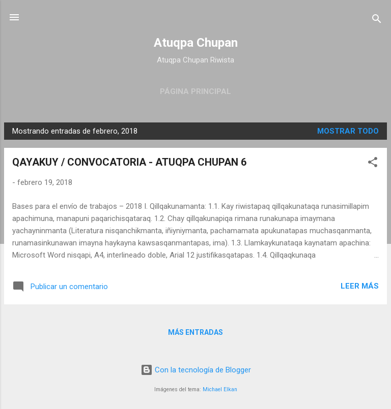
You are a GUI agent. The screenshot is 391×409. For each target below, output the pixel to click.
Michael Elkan (220, 389)
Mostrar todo (348, 131)
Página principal (195, 91)
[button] (373, 164)
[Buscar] (377, 20)
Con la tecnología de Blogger (196, 369)
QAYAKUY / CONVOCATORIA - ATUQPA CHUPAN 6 (129, 162)
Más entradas (195, 332)
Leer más (360, 286)
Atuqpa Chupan (196, 43)
